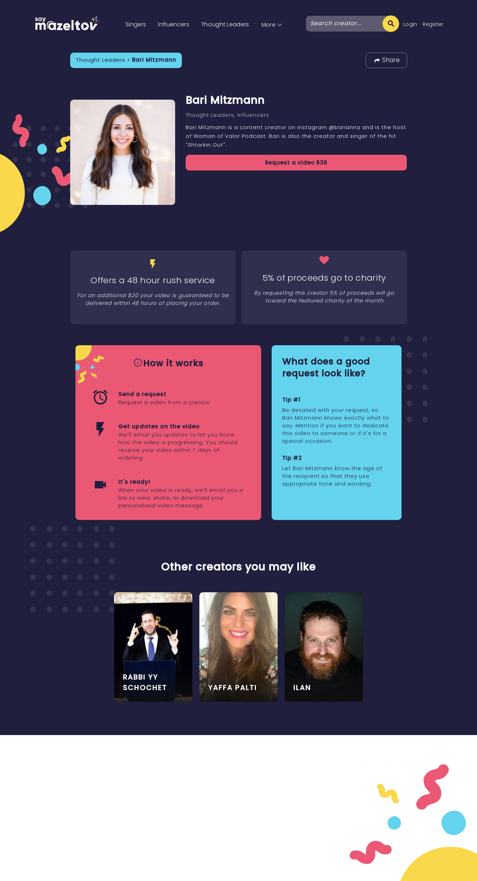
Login (410, 24)
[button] (272, 17)
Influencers (173, 24)
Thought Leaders (225, 24)
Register (433, 24)
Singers (136, 24)
